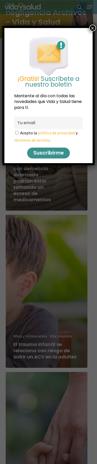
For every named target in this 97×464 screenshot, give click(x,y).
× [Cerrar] (92, 28)
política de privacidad (56, 132)
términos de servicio (32, 140)
